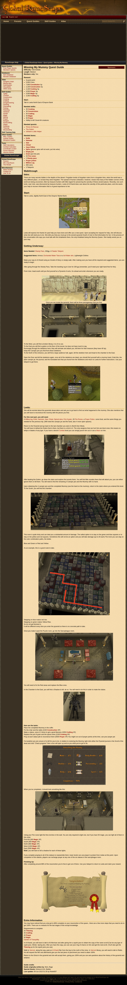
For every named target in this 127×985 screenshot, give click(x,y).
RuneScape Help (11, 62)
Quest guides (48, 62)
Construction (35, 87)
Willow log (29, 419)
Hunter (5, 113)
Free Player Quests (10, 68)
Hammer (29, 140)
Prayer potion (31, 161)
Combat (62, 430)
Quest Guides (33, 21)
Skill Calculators (8, 145)
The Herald (7, 165)
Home (6, 21)
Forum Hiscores (8, 150)
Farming (6, 104)
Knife (28, 138)
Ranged (6, 121)
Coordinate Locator (9, 149)
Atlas (63, 21)
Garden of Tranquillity (31, 940)
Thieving (29, 931)
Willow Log (30, 163)
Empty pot (30, 152)
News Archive (8, 170)
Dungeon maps (8, 81)
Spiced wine (58, 419)
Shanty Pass (39, 251)
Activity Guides (8, 138)
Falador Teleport (57, 251)
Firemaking (7, 106)
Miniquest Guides (9, 140)
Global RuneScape (11, 155)
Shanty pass (32, 158)
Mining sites (7, 83)
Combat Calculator (9, 147)
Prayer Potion (90, 419)
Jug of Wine (30, 147)
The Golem (30, 129)
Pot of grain (68, 419)
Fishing (5, 108)
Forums (17, 21)
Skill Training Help (8, 132)
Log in (4, 17)
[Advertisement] (63, 42)
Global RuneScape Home (33, 62)
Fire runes (32, 156)
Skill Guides (50, 21)
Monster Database (9, 77)
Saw (27, 143)
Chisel (28, 145)
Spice (28, 149)
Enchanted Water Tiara (52, 255)
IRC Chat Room (8, 163)
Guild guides (7, 85)
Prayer (32, 91)
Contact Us (7, 171)
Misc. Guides (7, 136)
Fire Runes (79, 419)
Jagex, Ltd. (53, 979)
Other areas (7, 89)
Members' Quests (9, 70)
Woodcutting (7, 130)
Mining (5, 117)
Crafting (33, 96)
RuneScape (35, 979)
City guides (7, 87)
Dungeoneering (8, 103)
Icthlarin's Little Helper (34, 131)
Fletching (6, 110)
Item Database (8, 75)
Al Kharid (55, 950)
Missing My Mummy (61, 62)
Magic (32, 93)
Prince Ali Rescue (32, 127)
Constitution (35, 85)
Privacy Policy (69, 981)
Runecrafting (7, 123)
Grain (28, 154)
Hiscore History (8, 152)
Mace (98, 430)
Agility (5, 94)
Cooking (33, 89)
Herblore (6, 112)
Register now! (13, 17)
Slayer (5, 124)
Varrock (32, 950)
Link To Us (6, 173)
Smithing (6, 126)
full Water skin (68, 255)
